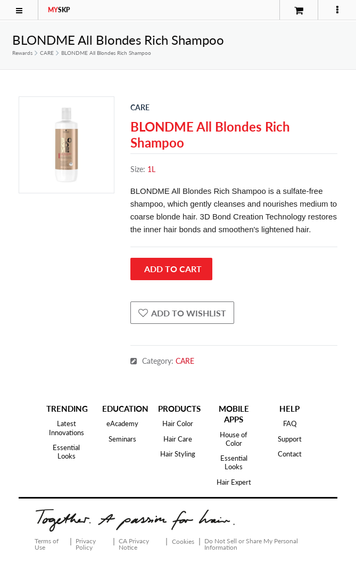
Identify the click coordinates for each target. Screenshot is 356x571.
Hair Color (177, 423)
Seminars (122, 439)
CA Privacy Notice (134, 544)
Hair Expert (234, 482)
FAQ (289, 423)
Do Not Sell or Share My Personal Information (251, 544)
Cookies (183, 541)
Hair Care (177, 439)
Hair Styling (177, 454)
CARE (47, 53)
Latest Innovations (66, 427)
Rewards (22, 53)
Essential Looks (66, 451)
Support (290, 439)
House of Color (233, 438)
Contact (290, 454)
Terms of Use (47, 544)
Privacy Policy (86, 544)
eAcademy (122, 423)
